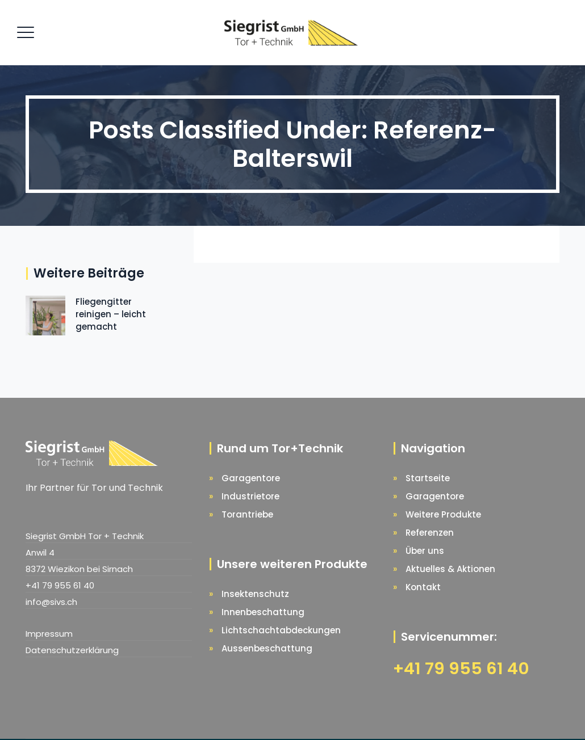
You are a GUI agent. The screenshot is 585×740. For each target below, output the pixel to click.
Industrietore (250, 496)
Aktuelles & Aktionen (450, 569)
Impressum (49, 634)
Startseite (428, 478)
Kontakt (423, 587)
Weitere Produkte (443, 514)
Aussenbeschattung (267, 648)
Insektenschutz (255, 594)
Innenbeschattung (263, 612)
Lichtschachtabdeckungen (281, 630)
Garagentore (251, 478)
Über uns (425, 551)
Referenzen (430, 533)
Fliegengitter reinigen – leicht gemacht (111, 314)
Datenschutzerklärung (72, 650)
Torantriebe (247, 514)
